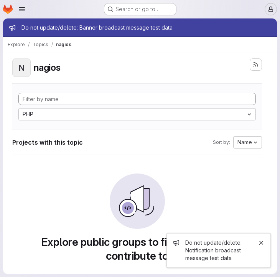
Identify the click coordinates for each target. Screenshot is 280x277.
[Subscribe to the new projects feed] (256, 64)
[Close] (261, 242)
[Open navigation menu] (22, 9)
